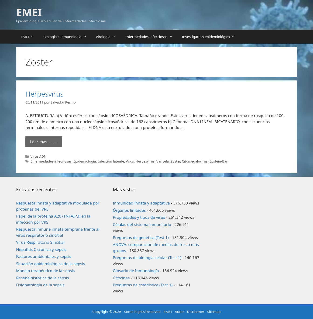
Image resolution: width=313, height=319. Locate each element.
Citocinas (121, 278)
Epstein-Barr (219, 161)
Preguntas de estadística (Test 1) (142, 285)
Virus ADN (39, 156)
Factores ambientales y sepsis (43, 256)
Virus (130, 161)
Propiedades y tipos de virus (139, 217)
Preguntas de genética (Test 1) (141, 237)
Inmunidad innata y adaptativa (141, 203)
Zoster (175, 161)
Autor (179, 311)
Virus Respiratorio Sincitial (40, 242)
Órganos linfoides (129, 210)
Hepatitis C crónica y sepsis (41, 249)
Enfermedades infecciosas (151, 37)
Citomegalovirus (194, 161)
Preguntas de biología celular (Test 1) (147, 257)
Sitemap (214, 311)
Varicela (162, 161)
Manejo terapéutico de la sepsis (45, 270)
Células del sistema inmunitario (142, 224)
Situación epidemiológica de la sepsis (50, 263)
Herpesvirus (44, 94)
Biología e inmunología (67, 37)
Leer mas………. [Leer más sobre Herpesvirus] (44, 141)
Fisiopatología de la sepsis (40, 285)
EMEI (29, 12)
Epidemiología (84, 161)
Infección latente (111, 161)
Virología (108, 37)
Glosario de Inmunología (136, 270)
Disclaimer (195, 311)
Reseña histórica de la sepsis (42, 278)
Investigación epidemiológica (211, 37)
